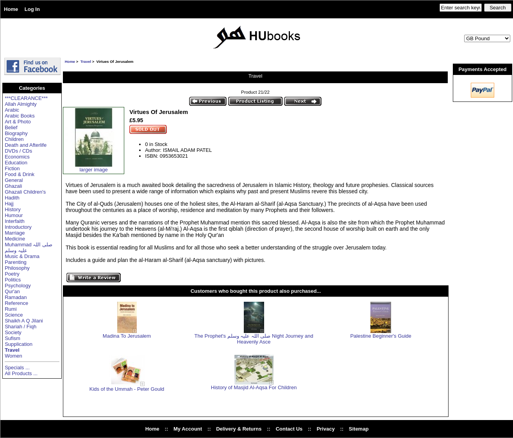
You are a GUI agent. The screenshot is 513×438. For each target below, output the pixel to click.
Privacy (325, 429)
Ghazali (13, 186)
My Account (187, 429)
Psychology (17, 285)
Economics (17, 157)
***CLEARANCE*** (26, 98)
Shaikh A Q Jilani (24, 321)
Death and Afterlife (25, 145)
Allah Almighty (21, 104)
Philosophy (17, 268)
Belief (11, 127)
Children (14, 139)
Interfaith (15, 221)
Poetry (12, 274)
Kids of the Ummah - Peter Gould (126, 389)
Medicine (15, 239)
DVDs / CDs (18, 151)
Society (13, 332)
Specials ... (17, 367)
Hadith (12, 198)
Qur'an (12, 291)
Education (16, 163)
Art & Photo (17, 122)
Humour (14, 215)
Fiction (12, 168)
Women (13, 356)
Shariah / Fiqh (20, 326)
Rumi (10, 309)
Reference (16, 303)
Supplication (18, 344)
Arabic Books (20, 116)
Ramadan (16, 297)
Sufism (12, 338)
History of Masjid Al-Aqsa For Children (254, 387)
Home (11, 9)
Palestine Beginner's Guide (380, 336)
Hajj (9, 204)
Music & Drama (22, 256)
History (12, 209)
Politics (13, 280)
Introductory (18, 227)
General (14, 180)
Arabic (12, 110)
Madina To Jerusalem (127, 336)
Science (14, 315)
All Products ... (21, 373)
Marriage (15, 233)
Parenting (16, 262)
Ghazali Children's (25, 192)
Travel (85, 61)
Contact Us (289, 429)
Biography (16, 133)
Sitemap (359, 429)
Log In (32, 9)
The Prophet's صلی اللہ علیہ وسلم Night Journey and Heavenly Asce (254, 339)
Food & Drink (19, 174)
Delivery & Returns (238, 429)
